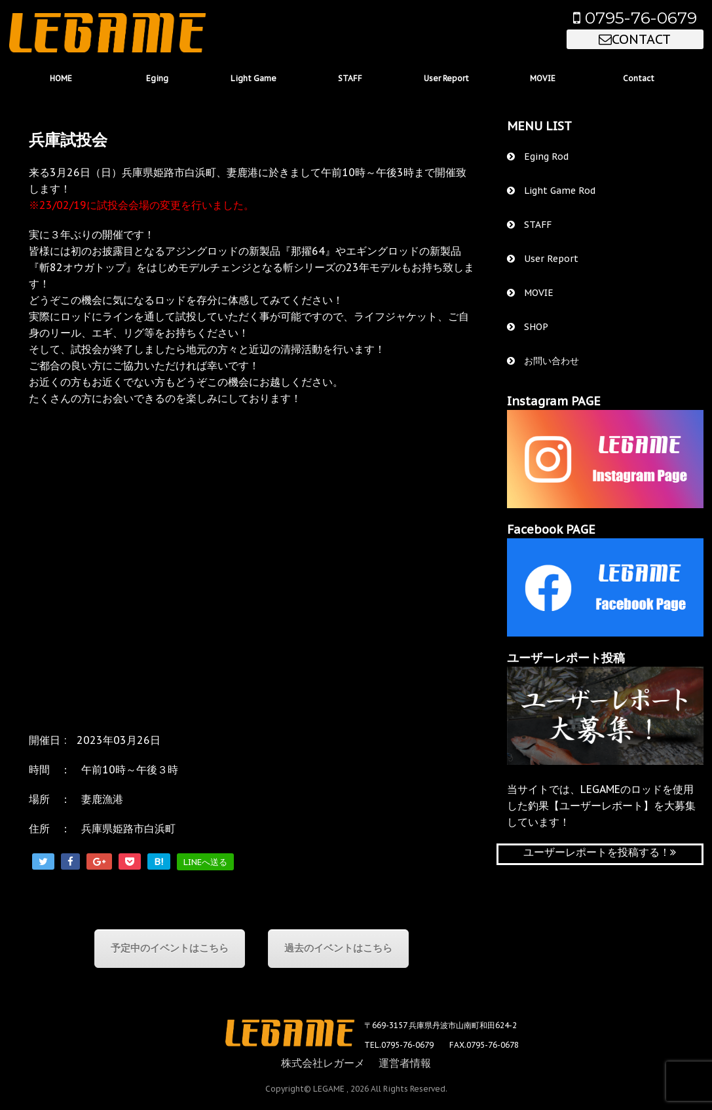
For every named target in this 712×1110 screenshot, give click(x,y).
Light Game (253, 78)
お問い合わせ (543, 361)
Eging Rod (538, 156)
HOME (61, 78)
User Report (446, 78)
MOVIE (542, 78)
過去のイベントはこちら (338, 947)
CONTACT (635, 39)
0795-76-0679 (635, 18)
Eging (157, 78)
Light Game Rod (551, 190)
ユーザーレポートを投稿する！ (599, 852)
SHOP (527, 327)
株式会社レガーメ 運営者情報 (356, 1062)
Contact (638, 78)
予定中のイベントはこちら (170, 947)
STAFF (350, 78)
